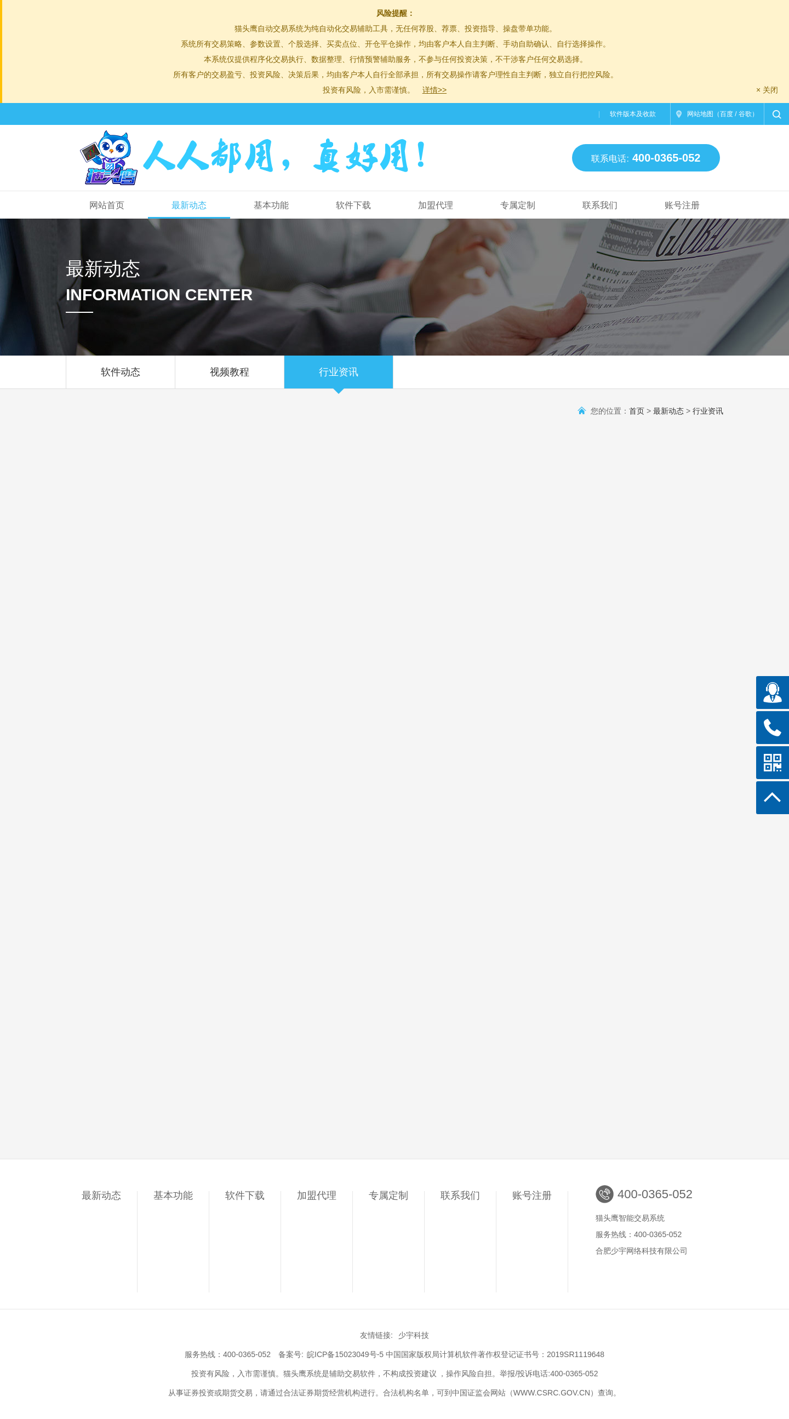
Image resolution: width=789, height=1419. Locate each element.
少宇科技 (413, 1335)
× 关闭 (767, 89)
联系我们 (600, 205)
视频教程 (229, 377)
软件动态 (120, 377)
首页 (636, 411)
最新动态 (189, 205)
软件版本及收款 (633, 114)
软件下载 (353, 205)
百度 (726, 114)
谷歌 (745, 114)
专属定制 (517, 205)
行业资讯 (338, 377)
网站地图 (700, 114)
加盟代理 (435, 205)
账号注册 (682, 205)
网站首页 (106, 205)
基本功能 (271, 205)
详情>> (434, 89)
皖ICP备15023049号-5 (345, 1354)
